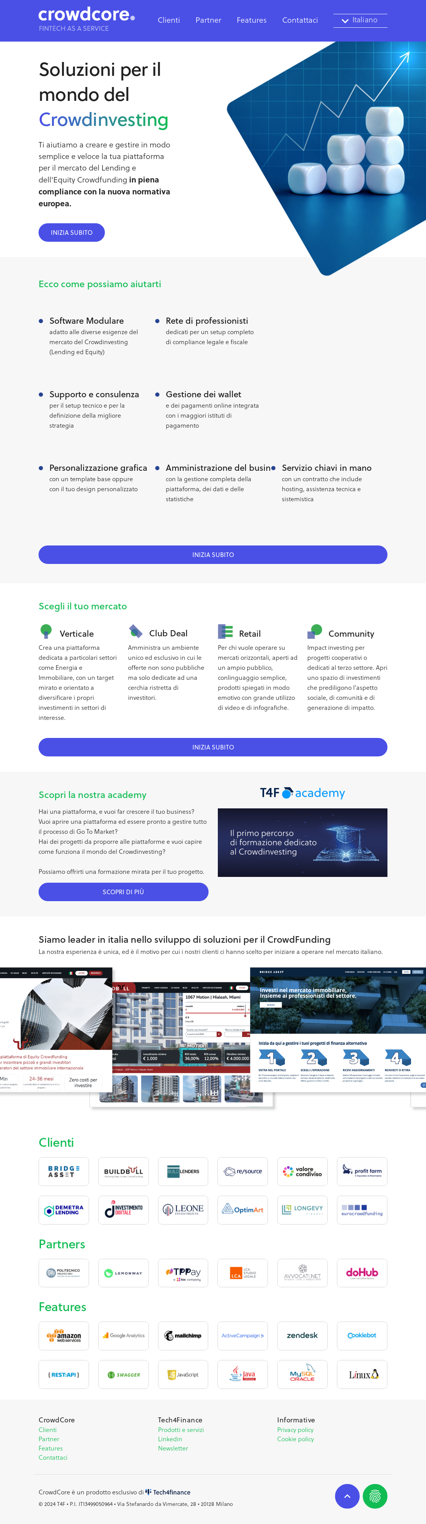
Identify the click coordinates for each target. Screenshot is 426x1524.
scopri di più (123, 892)
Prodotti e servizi (181, 1429)
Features (252, 20)
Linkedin (170, 1439)
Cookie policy (295, 1439)
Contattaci (53, 1457)
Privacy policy (295, 1429)
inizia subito (72, 232)
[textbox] (360, 21)
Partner (208, 20)
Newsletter (173, 1448)
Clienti (169, 20)
